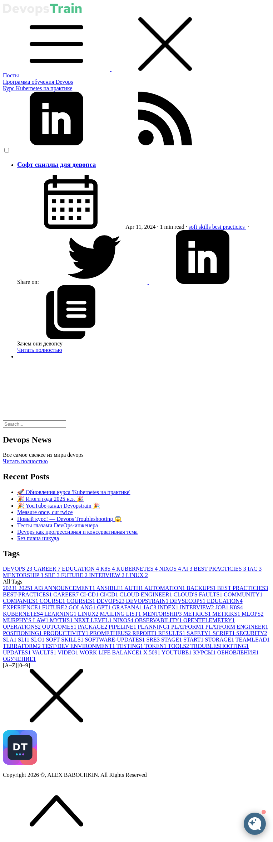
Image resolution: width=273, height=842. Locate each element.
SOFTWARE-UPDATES (116, 640)
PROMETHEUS (111, 633)
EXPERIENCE (22, 607)
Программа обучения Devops (38, 82)
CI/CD (110, 594)
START (194, 640)
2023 (11, 588)
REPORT (145, 633)
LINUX (137, 575)
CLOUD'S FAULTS (199, 594)
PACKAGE (93, 627)
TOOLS (179, 646)
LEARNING (61, 614)
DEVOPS (18, 569)
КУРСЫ (205, 652)
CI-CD (90, 594)
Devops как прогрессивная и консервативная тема (77, 532)
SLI (24, 640)
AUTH (134, 588)
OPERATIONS (22, 627)
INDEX (169, 607)
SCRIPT (224, 633)
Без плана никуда (38, 538)
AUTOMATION (165, 588)
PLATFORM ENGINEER (236, 627)
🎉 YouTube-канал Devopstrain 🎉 (58, 506)
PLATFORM (188, 627)
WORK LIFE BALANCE (111, 652)
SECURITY (251, 633)
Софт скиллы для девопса (56, 164)
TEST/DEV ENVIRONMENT (79, 646)
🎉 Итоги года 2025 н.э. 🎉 (50, 499)
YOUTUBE (177, 652)
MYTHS (62, 620)
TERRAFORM (22, 646)
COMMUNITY (243, 594)
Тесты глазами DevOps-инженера (57, 525)
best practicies (229, 227)
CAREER (48, 569)
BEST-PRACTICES (28, 594)
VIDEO (68, 652)
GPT (104, 607)
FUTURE (75, 575)
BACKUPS (202, 588)
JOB (222, 607)
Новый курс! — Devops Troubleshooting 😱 (69, 519)
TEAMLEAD (252, 640)
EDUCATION (81, 569)
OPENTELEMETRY (209, 620)
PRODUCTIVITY (66, 633)
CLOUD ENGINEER (147, 594)
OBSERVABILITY (159, 620)
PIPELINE (123, 627)
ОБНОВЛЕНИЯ (238, 652)
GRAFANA (128, 607)
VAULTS (45, 652)
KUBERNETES (137, 569)
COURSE (53, 601)
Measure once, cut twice (45, 512)
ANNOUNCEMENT (70, 588)
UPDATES (17, 652)
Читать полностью (39, 350)
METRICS (197, 614)
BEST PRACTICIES (220, 569)
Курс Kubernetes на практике (37, 88)
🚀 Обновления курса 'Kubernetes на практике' (73, 492)
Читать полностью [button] (25, 461)
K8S (108, 569)
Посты (11, 75)
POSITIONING (23, 633)
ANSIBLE (110, 588)
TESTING (130, 646)
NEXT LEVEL (93, 620)
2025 (26, 588)
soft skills (200, 227)
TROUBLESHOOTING (219, 646)
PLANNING (154, 627)
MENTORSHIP (24, 575)
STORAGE (220, 640)
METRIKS (227, 614)
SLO (38, 640)
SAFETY (200, 633)
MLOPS (252, 614)
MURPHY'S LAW (26, 620)
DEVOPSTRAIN (148, 601)
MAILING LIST (121, 614)
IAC (255, 569)
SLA (10, 640)
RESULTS (172, 633)
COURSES (81, 601)
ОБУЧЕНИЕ (19, 659)
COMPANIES (21, 601)
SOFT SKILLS (65, 640)
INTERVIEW (107, 575)
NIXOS (170, 569)
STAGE (172, 640)
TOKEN (156, 646)
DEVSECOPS (188, 601)
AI (188, 569)
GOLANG (83, 607)
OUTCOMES (60, 627)
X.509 (152, 652)
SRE (53, 575)
